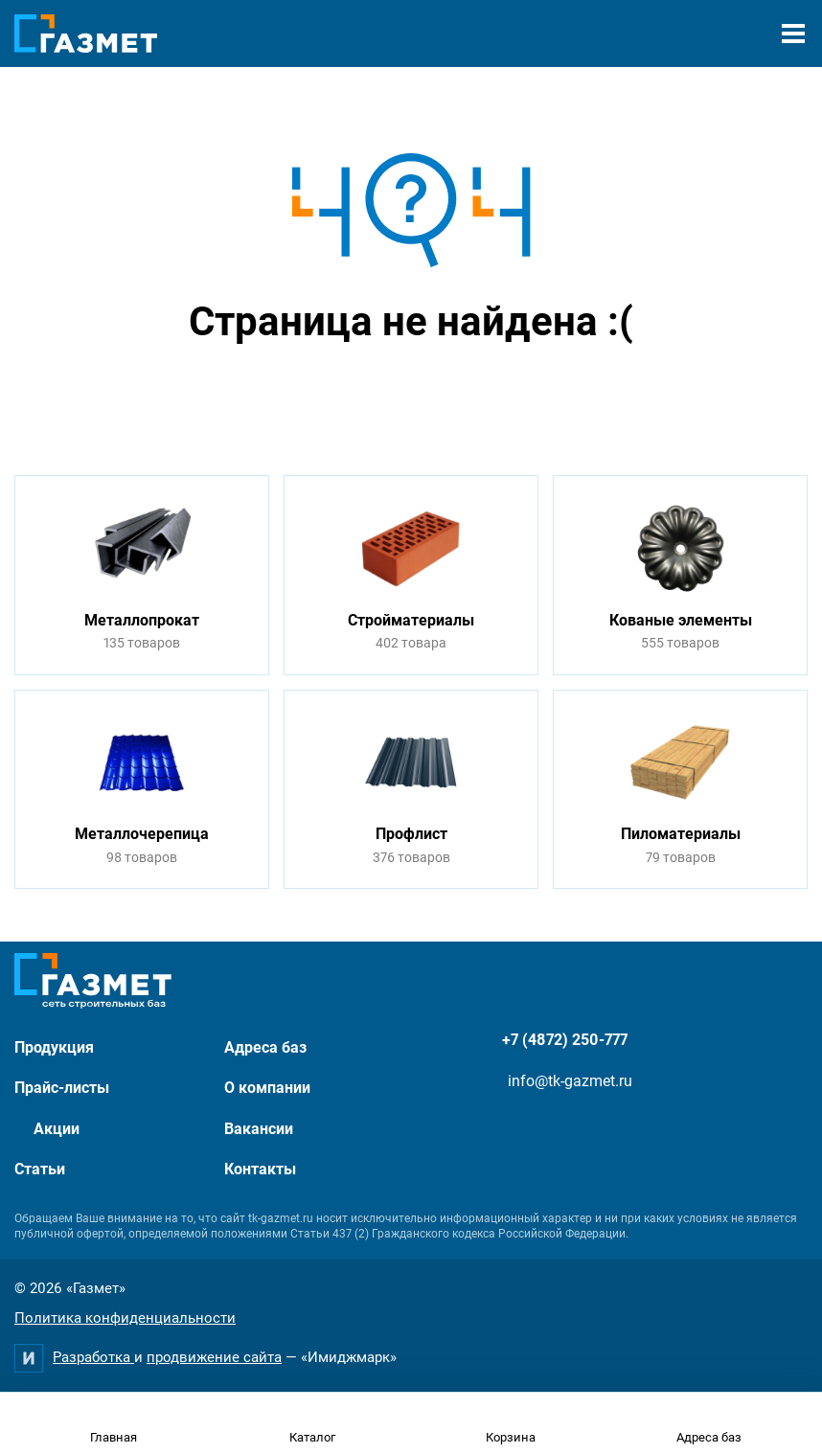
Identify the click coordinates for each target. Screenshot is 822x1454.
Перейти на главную (350, 394)
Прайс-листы (61, 1088)
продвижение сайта (214, 1357)
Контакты (260, 1169)
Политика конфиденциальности (125, 1318)
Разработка (93, 1357)
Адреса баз (265, 1047)
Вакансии (258, 1129)
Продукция (54, 1047)
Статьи (39, 1169)
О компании (267, 1088)
